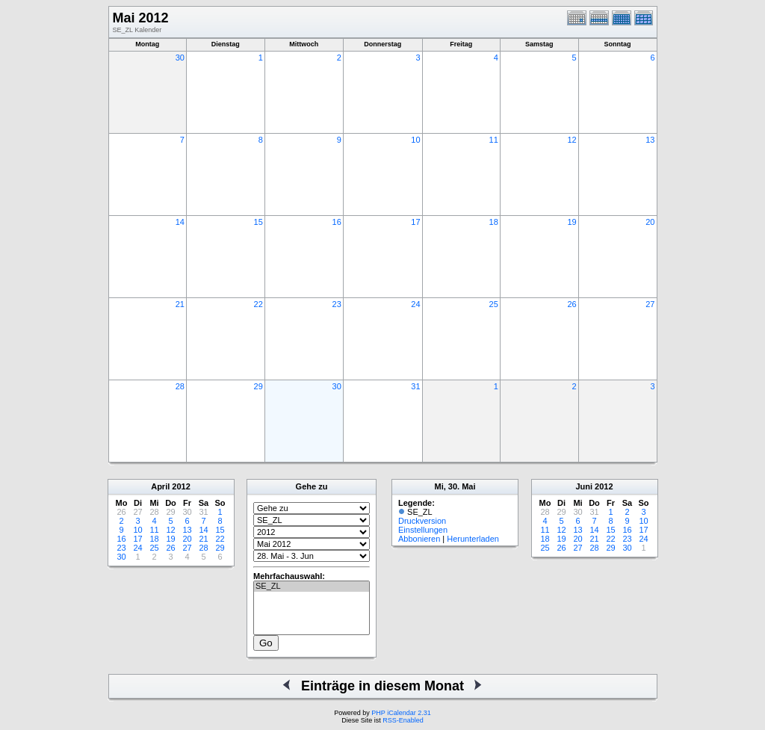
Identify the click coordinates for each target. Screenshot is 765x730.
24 (415, 304)
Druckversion (422, 520)
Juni (583, 486)
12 (571, 139)
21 (180, 304)
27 (649, 304)
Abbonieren (419, 538)
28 (180, 386)
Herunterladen (473, 538)
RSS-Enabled (403, 720)
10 (415, 139)
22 (258, 304)
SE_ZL (311, 586)
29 (258, 386)
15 (258, 221)
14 (180, 221)
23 (336, 304)
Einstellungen (422, 529)
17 (415, 221)
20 (649, 221)
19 (571, 221)
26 (571, 304)
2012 (181, 486)
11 (493, 139)
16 (336, 221)
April (160, 486)
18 (493, 221)
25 (493, 304)
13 (649, 139)
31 (415, 386)
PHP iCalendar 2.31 (400, 713)
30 (180, 57)
